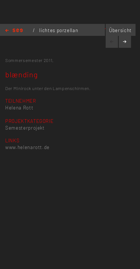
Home (14, 31)
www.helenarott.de (27, 147)
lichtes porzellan (58, 30)
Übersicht (120, 30)
